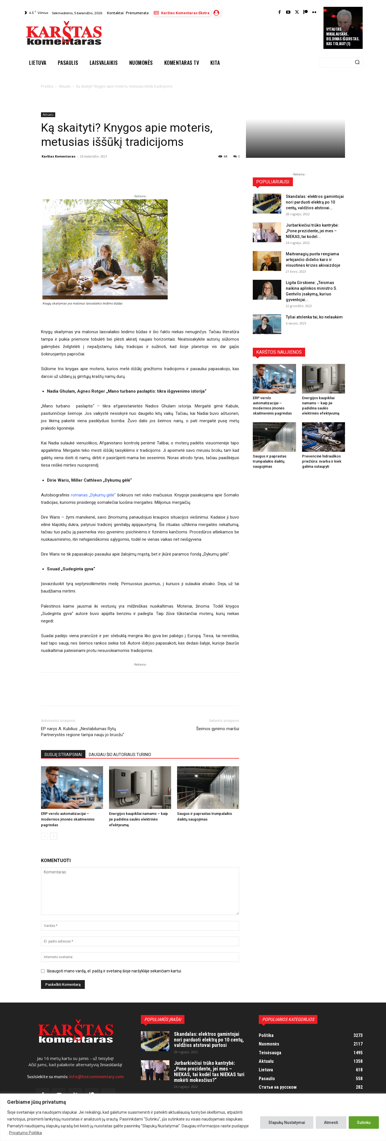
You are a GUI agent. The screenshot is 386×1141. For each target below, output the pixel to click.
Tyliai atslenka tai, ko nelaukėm (314, 317)
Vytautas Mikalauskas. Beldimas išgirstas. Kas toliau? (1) (343, 36)
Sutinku (364, 1122)
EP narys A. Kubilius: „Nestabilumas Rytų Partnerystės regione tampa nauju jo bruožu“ (82, 731)
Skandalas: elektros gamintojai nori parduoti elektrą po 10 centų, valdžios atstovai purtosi (209, 1039)
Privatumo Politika (25, 1132)
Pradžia (47, 86)
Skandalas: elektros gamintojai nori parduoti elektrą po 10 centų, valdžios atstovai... (315, 202)
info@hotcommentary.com (96, 1076)
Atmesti (331, 1122)
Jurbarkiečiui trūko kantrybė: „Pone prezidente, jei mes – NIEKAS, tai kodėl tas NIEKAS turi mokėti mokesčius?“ (209, 1071)
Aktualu (65, 86)
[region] (193, 1117)
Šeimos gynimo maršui (217, 728)
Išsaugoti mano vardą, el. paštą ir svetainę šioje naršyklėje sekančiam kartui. (114, 971)
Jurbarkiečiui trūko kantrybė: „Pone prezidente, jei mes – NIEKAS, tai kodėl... (312, 231)
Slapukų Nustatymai (286, 1122)
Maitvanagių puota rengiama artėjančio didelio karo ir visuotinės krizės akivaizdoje (313, 260)
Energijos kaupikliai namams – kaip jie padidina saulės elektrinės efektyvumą (138, 819)
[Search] (357, 62)
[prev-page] (44, 836)
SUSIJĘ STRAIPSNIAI (63, 754)
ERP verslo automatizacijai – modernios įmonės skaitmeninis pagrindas (68, 819)
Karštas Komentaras (58, 156)
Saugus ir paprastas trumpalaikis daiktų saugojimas (269, 461)
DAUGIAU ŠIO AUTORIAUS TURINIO (120, 754)
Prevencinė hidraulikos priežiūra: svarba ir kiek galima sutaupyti (321, 461)
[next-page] (53, 836)
